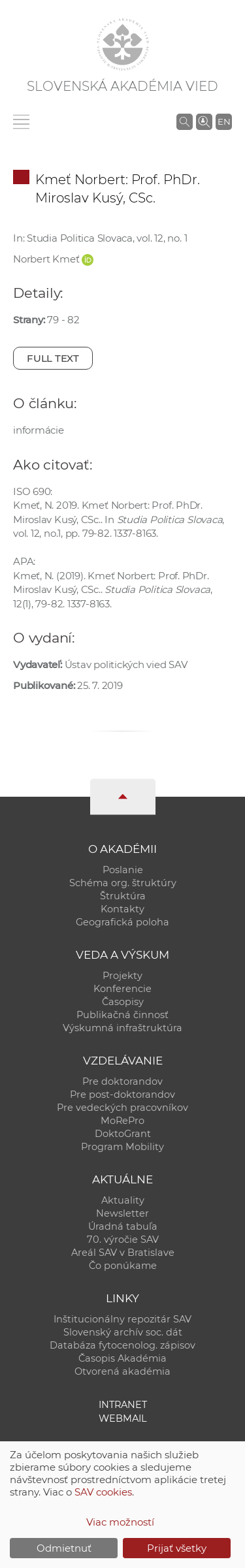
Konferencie (122, 989)
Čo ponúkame (123, 1266)
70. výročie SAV (123, 1239)
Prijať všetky (176, 1548)
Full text (53, 358)
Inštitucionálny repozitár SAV (122, 1319)
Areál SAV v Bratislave (122, 1252)
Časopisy (123, 1002)
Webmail (123, 1418)
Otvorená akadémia (122, 1371)
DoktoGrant (123, 1134)
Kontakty (122, 909)
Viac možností (120, 1522)
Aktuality (122, 1200)
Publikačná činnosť (122, 1015)
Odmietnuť (64, 1548)
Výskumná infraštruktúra (122, 1028)
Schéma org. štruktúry (122, 883)
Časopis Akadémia (122, 1358)
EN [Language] (224, 121)
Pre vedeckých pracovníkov (122, 1107)
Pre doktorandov (122, 1081)
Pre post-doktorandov (122, 1094)
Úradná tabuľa (122, 1226)
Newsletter (122, 1213)
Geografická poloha (122, 922)
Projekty (122, 976)
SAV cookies (103, 1492)
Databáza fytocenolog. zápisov (122, 1345)
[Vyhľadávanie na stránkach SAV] (184, 121)
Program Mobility (122, 1147)
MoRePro (122, 1121)
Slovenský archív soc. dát (122, 1332)
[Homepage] (123, 44)
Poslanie (123, 870)
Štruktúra (123, 896)
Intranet (123, 1405)
